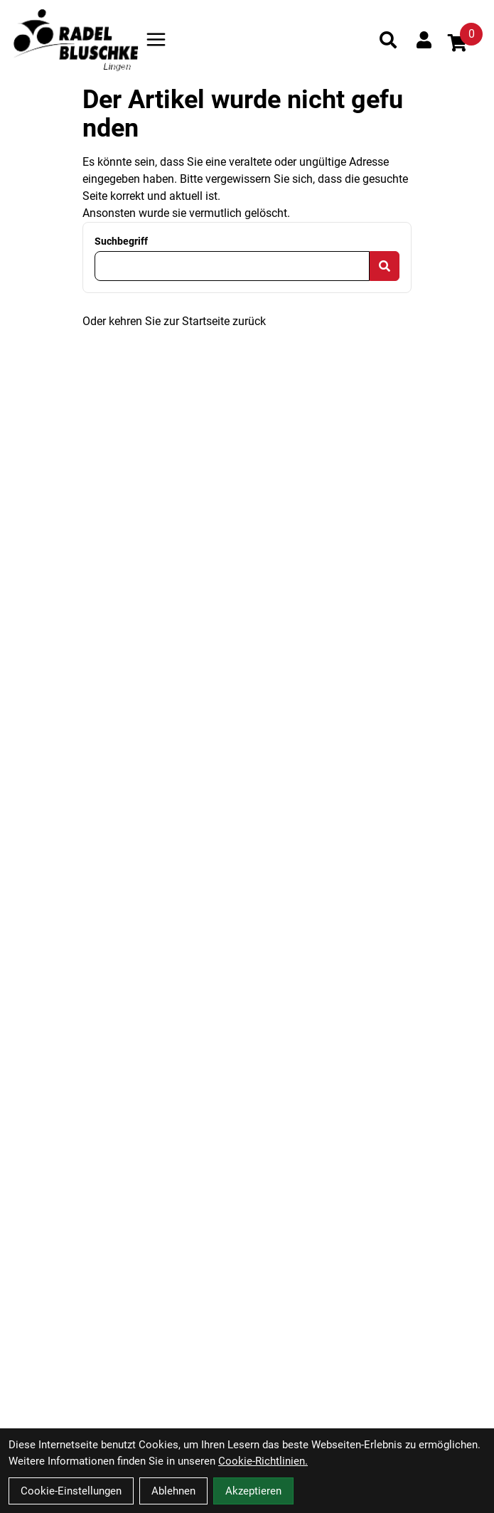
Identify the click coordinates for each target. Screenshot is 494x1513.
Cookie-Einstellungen (71, 1491)
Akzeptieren (253, 1491)
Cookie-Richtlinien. (263, 1461)
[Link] (156, 39)
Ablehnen (173, 1491)
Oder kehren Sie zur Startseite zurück (174, 321)
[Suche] (388, 40)
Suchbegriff (121, 241)
